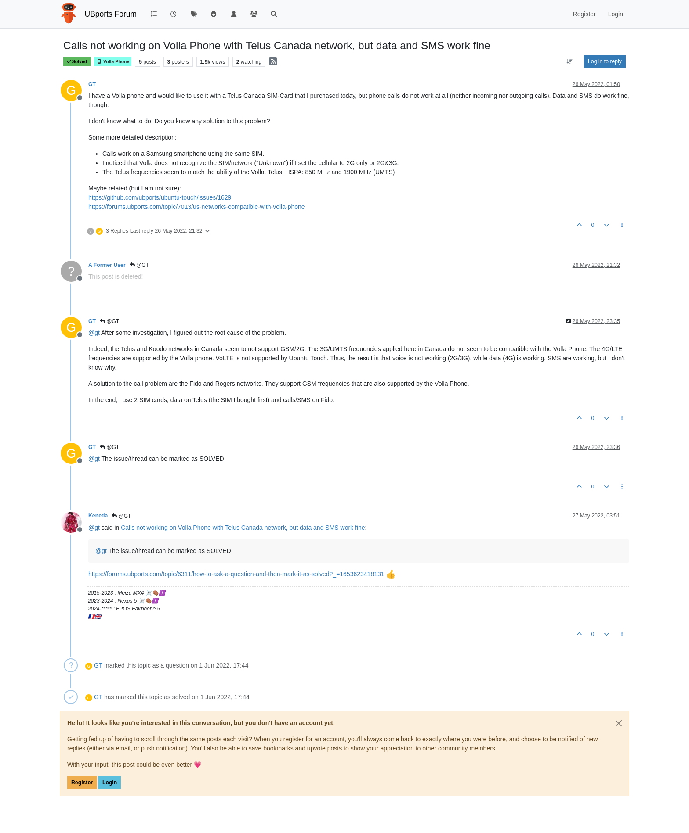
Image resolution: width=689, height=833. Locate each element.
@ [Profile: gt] (94, 332)
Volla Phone (112, 62)
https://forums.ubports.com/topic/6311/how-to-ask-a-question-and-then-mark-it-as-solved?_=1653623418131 (236, 574)
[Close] (619, 723)
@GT (139, 265)
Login (109, 782)
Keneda (98, 516)
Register (82, 782)
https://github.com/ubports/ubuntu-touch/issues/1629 (159, 197)
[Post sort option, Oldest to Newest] (569, 61)
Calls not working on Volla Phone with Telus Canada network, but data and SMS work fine (243, 527)
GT (92, 84)
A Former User (107, 265)
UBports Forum (111, 14)
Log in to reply (605, 61)
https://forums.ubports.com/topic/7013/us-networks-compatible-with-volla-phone (196, 206)
